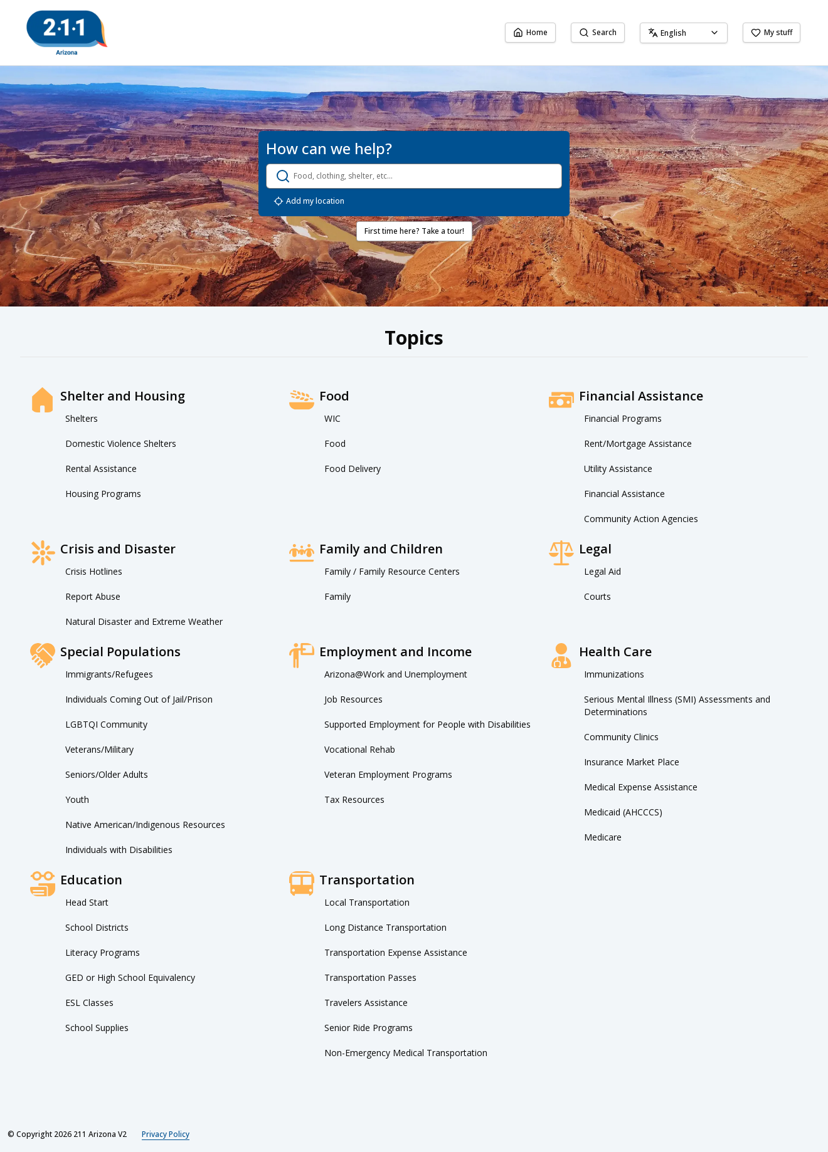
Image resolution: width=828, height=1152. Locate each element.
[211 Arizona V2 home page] (67, 33)
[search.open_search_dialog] (414, 176)
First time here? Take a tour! (414, 231)
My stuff (771, 32)
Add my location (308, 201)
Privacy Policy (165, 1134)
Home (530, 32)
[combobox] (684, 33)
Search (598, 32)
